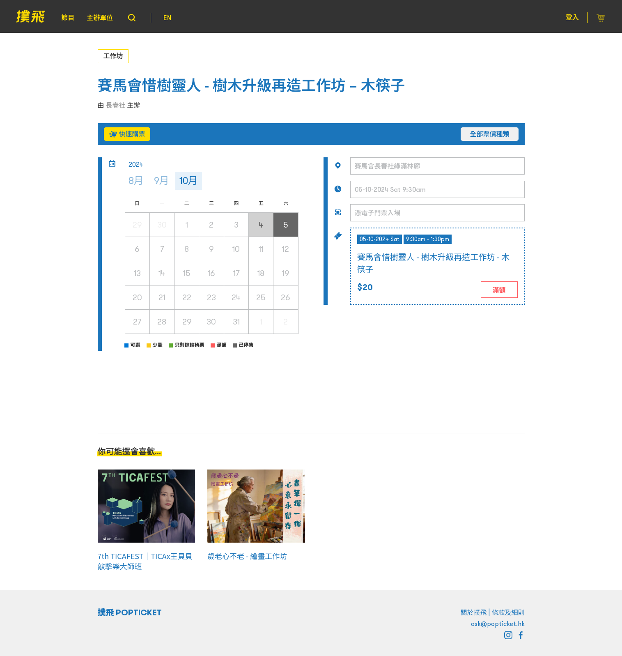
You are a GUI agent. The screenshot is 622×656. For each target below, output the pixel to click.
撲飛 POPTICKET (130, 612)
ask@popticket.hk (498, 623)
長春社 (116, 105)
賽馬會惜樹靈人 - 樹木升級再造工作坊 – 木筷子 (251, 85)
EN (167, 18)
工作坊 (113, 56)
